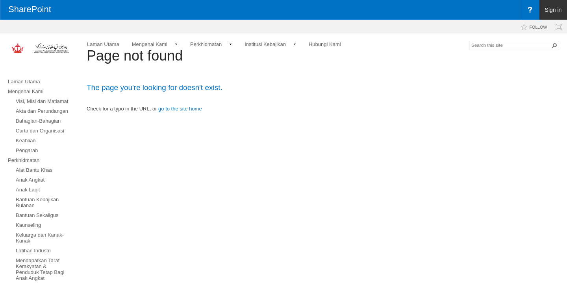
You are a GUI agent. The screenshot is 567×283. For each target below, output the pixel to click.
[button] (554, 45)
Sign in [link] (553, 10)
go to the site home (180, 109)
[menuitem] (529, 10)
